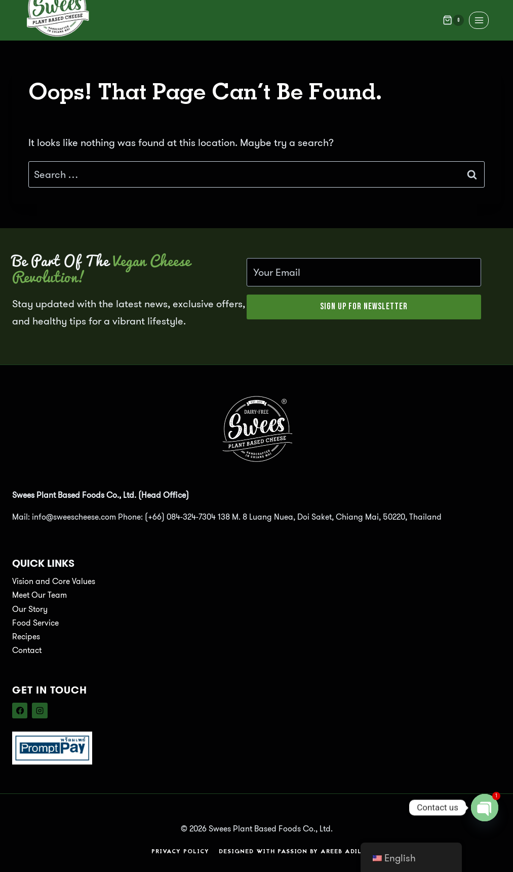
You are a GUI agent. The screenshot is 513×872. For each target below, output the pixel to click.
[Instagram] (39, 710)
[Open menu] (479, 20)
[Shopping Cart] (453, 20)
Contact (27, 650)
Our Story (30, 608)
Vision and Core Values (53, 581)
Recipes (26, 636)
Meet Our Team (39, 595)
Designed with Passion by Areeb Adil (290, 851)
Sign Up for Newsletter (364, 306)
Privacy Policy (180, 851)
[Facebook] (19, 710)
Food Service (35, 622)
